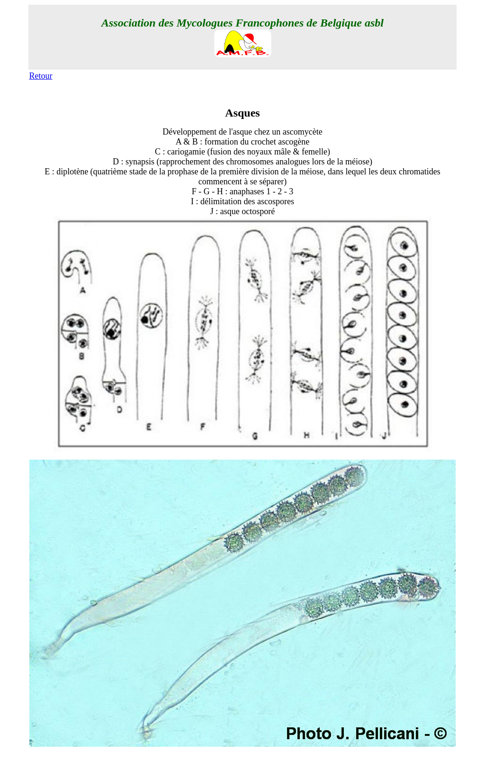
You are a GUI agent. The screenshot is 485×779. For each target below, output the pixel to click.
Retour (40, 76)
